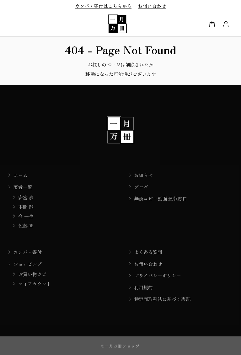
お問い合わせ (152, 6)
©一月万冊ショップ (120, 345)
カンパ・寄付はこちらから (103, 6)
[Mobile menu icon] (12, 24)
